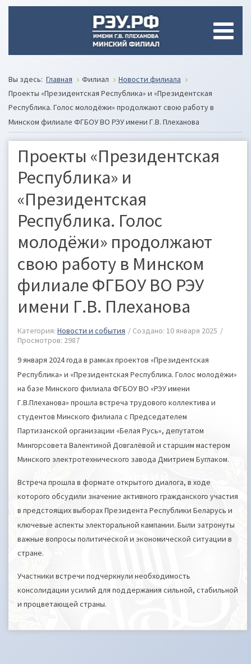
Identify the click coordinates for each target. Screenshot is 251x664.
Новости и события (91, 331)
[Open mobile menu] (226, 30)
